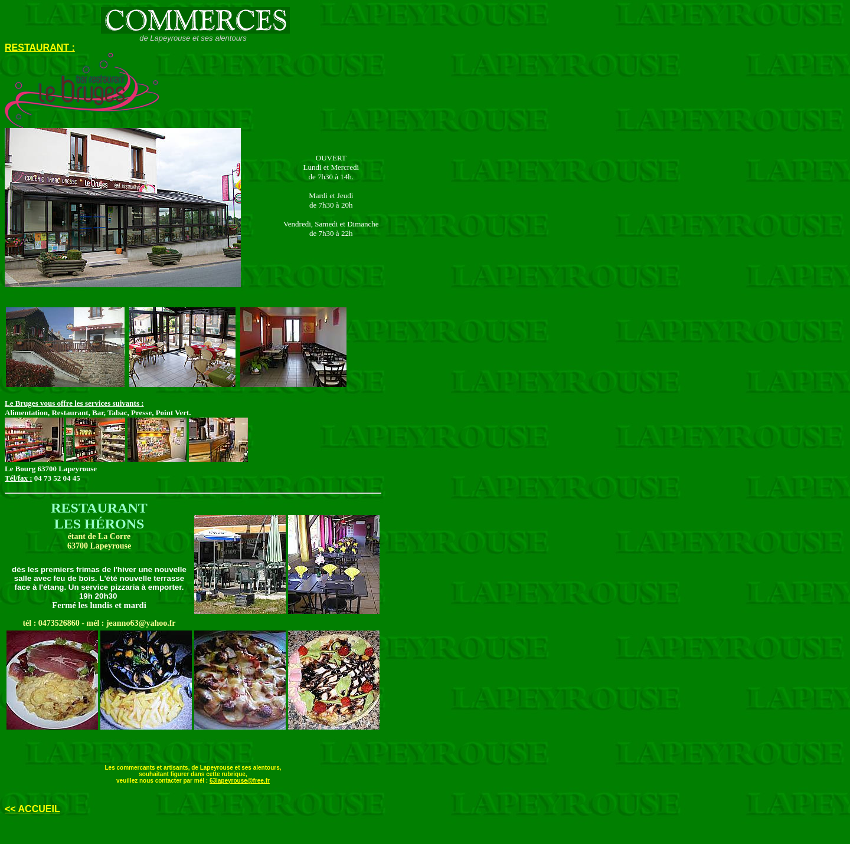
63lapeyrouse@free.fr (240, 780)
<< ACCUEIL (32, 809)
